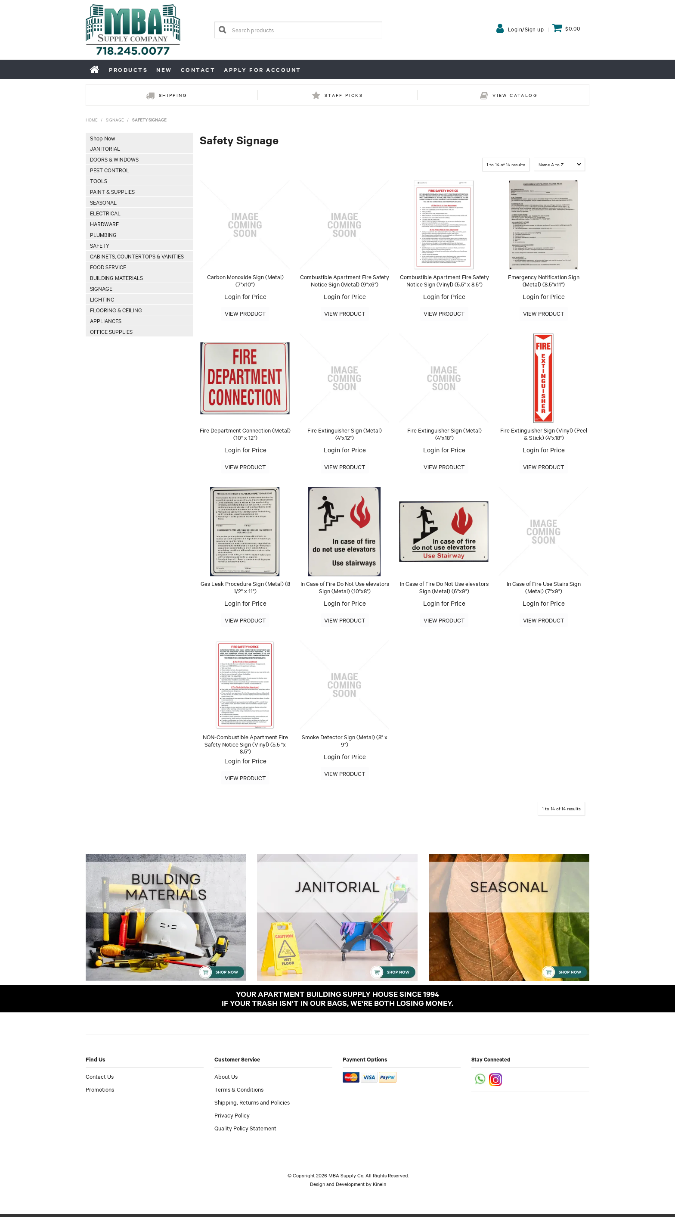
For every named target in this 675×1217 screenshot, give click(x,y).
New (164, 69)
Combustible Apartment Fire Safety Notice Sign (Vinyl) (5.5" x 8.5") (444, 280)
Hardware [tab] (104, 223)
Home (95, 69)
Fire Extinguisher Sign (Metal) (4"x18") (444, 434)
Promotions (100, 1092)
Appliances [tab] (105, 320)
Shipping (173, 95)
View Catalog (514, 95)
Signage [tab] (101, 288)
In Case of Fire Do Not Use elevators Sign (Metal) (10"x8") (344, 588)
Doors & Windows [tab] (114, 159)
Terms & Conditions (238, 1092)
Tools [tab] (98, 180)
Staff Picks (344, 95)
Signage (115, 119)
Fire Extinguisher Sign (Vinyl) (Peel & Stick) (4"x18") (543, 434)
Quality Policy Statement (245, 1131)
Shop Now (102, 138)
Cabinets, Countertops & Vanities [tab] (137, 256)
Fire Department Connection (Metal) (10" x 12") (245, 434)
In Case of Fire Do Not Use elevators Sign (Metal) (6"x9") (444, 588)
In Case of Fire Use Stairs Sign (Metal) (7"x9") (544, 588)
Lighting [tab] (102, 299)
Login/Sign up (526, 29)
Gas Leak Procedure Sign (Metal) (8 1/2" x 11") (245, 588)
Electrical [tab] (105, 213)
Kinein (379, 1186)
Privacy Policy (232, 1118)
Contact (198, 69)
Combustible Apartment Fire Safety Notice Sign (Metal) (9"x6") (344, 280)
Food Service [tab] (108, 267)
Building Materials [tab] (116, 277)
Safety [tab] (99, 245)
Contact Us (100, 1079)
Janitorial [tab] (105, 148)
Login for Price (245, 296)
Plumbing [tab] (103, 234)
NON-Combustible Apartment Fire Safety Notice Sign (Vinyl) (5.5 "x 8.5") (245, 746)
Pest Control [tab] (109, 170)
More (245, 314)
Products (128, 69)
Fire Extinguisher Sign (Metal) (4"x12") (344, 434)
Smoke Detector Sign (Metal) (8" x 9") (344, 742)
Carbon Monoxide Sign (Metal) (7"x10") (245, 280)
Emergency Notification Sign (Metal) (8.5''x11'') (543, 280)
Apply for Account (262, 69)
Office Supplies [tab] (111, 331)
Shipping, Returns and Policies (252, 1105)
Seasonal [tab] (103, 202)
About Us (226, 1079)
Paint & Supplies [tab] (112, 191)
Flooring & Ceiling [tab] (116, 310)
